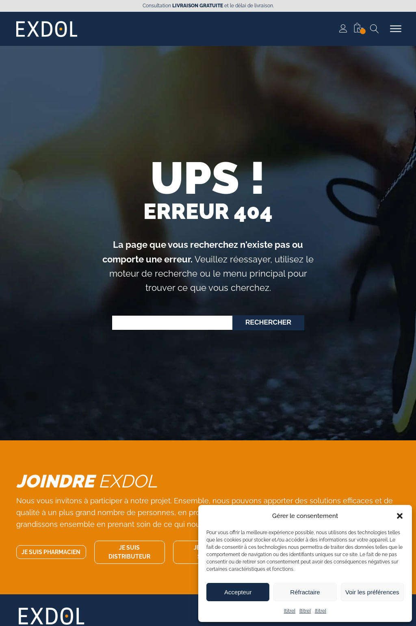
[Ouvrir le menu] (396, 29)
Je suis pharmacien (51, 552)
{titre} (289, 611)
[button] (400, 516)
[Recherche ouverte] (374, 29)
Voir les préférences (372, 592)
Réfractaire (305, 592)
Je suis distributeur (129, 552)
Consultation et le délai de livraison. (208, 6)
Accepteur (238, 592)
